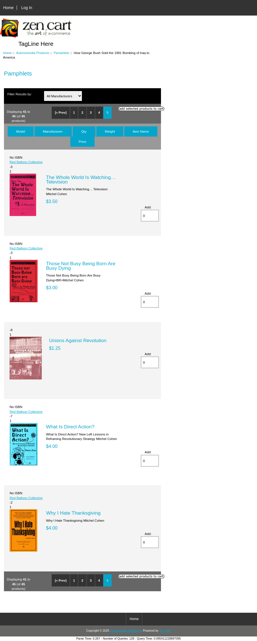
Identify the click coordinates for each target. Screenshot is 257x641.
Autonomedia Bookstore (125, 630)
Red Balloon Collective (26, 162)
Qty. (84, 131)
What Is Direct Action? (70, 427)
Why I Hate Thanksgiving (73, 513)
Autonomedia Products (32, 53)
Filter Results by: (19, 94)
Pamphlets (61, 53)
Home (8, 7)
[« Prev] (61, 112)
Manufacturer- (53, 131)
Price (82, 141)
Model (20, 131)
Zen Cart (165, 630)
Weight (110, 131)
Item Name (141, 131)
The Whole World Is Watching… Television (81, 179)
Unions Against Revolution (77, 340)
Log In (26, 7)
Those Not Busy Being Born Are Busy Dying (81, 266)
